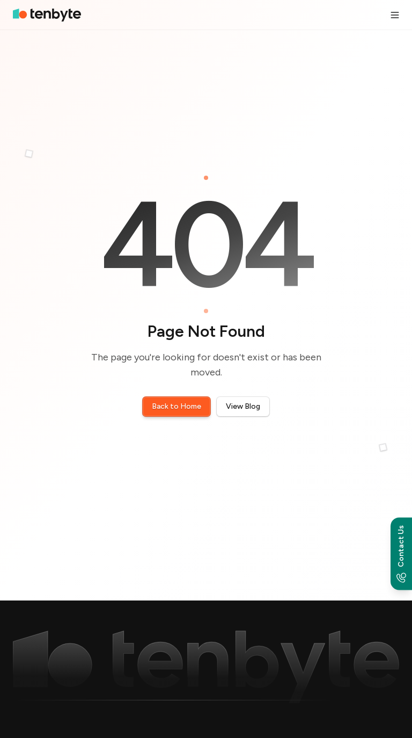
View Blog (243, 406)
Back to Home (176, 406)
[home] (47, 15)
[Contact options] (401, 553)
